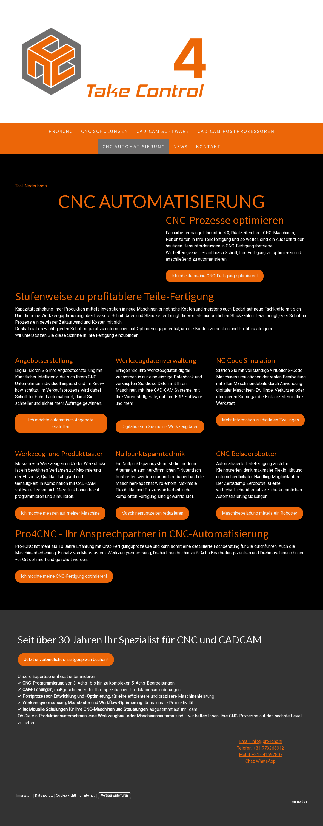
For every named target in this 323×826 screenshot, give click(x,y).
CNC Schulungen (104, 131)
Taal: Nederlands (31, 186)
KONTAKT (208, 146)
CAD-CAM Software (162, 131)
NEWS (180, 146)
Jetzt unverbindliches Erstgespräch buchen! (66, 659)
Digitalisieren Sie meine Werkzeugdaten (159, 426)
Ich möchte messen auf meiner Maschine (60, 513)
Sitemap (90, 795)
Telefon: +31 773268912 (260, 748)
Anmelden (299, 801)
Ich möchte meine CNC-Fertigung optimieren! (214, 275)
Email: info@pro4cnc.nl (260, 741)
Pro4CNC (60, 131)
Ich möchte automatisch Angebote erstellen (60, 423)
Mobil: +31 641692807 (260, 754)
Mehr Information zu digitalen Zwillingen (260, 420)
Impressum (24, 795)
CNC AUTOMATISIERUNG (133, 146)
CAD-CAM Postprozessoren (236, 131)
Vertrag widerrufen (114, 795)
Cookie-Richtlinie (68, 795)
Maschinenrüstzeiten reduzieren (152, 513)
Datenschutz (44, 795)
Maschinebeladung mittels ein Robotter (259, 513)
